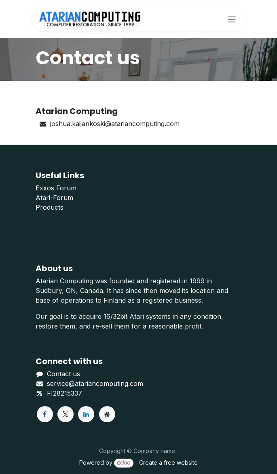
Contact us (63, 374)
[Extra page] (107, 414)
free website (181, 462)
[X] (65, 414)
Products (49, 207)
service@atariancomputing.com (95, 383)
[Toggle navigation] (232, 19)
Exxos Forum (56, 188)
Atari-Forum (54, 198)
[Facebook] (45, 414)
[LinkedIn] (86, 414)
